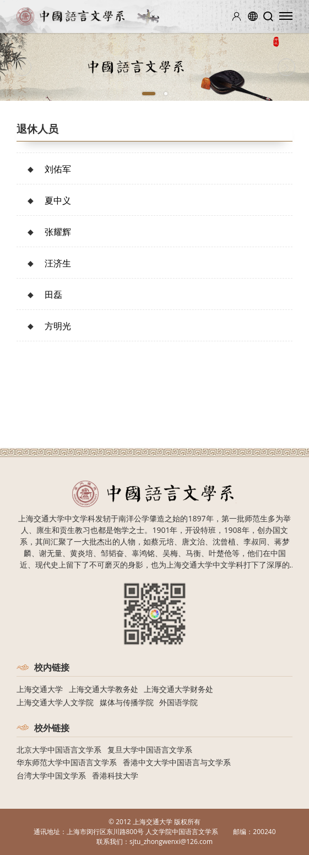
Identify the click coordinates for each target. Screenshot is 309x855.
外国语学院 (178, 702)
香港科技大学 (115, 775)
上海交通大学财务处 (178, 689)
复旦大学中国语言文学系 (149, 749)
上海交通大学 (40, 689)
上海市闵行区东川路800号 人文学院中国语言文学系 (143, 831)
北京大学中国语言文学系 (59, 749)
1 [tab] (148, 93)
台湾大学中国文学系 (51, 775)
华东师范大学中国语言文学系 (67, 762)
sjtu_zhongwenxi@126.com (171, 841)
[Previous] (22, 67)
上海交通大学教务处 (103, 689)
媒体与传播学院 (127, 702)
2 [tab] (165, 93)
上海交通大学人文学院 (55, 702)
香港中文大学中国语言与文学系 (177, 762)
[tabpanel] (154, 67)
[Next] (286, 67)
